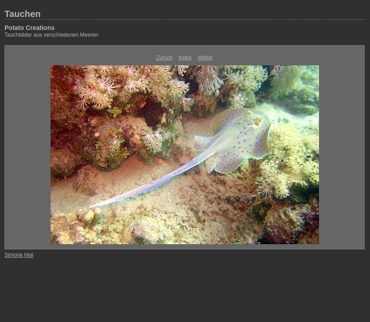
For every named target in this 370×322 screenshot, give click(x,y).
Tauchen (22, 14)
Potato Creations (29, 27)
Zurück (164, 58)
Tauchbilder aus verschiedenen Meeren (51, 35)
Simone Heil (19, 255)
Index (185, 58)
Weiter (205, 58)
